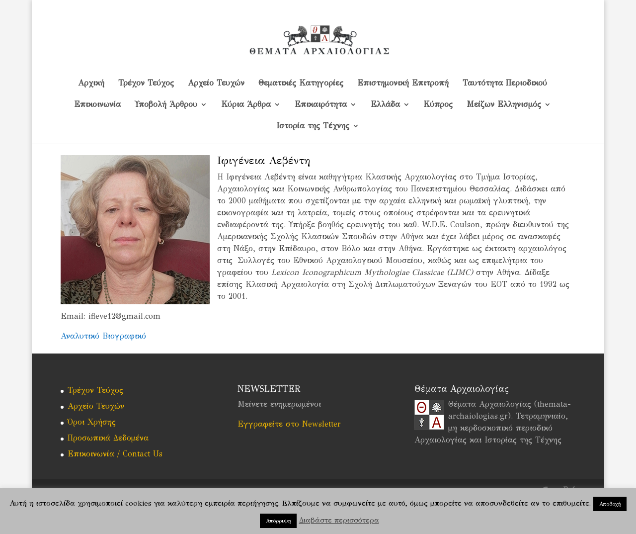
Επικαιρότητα (321, 105)
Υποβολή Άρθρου (166, 105)
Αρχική (91, 84)
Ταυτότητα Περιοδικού (505, 84)
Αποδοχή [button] (610, 504)
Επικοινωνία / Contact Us (115, 453)
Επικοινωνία (97, 105)
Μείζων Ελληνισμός (504, 105)
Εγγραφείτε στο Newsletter (289, 424)
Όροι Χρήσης (92, 422)
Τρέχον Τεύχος (146, 84)
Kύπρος (438, 105)
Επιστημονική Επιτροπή (403, 84)
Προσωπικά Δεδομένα (108, 438)
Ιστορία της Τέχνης (312, 126)
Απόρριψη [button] (278, 521)
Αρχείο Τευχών (216, 84)
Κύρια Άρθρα (246, 105)
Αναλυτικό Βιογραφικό (103, 336)
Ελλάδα (385, 105)
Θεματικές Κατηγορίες (300, 84)
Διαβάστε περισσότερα (339, 520)
